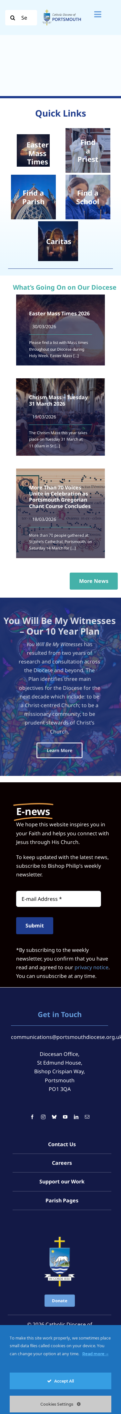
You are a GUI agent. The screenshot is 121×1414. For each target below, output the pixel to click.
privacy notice (91, 932)
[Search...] (21, 18)
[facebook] (32, 1082)
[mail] (87, 1082)
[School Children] (88, 197)
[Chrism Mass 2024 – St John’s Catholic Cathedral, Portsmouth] (88, 150)
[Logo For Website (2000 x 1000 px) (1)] (62, 9)
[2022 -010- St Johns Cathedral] (33, 197)
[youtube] (65, 1082)
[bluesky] (54, 1082)
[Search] (13, 18)
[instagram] (43, 1082)
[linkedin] (76, 1082)
